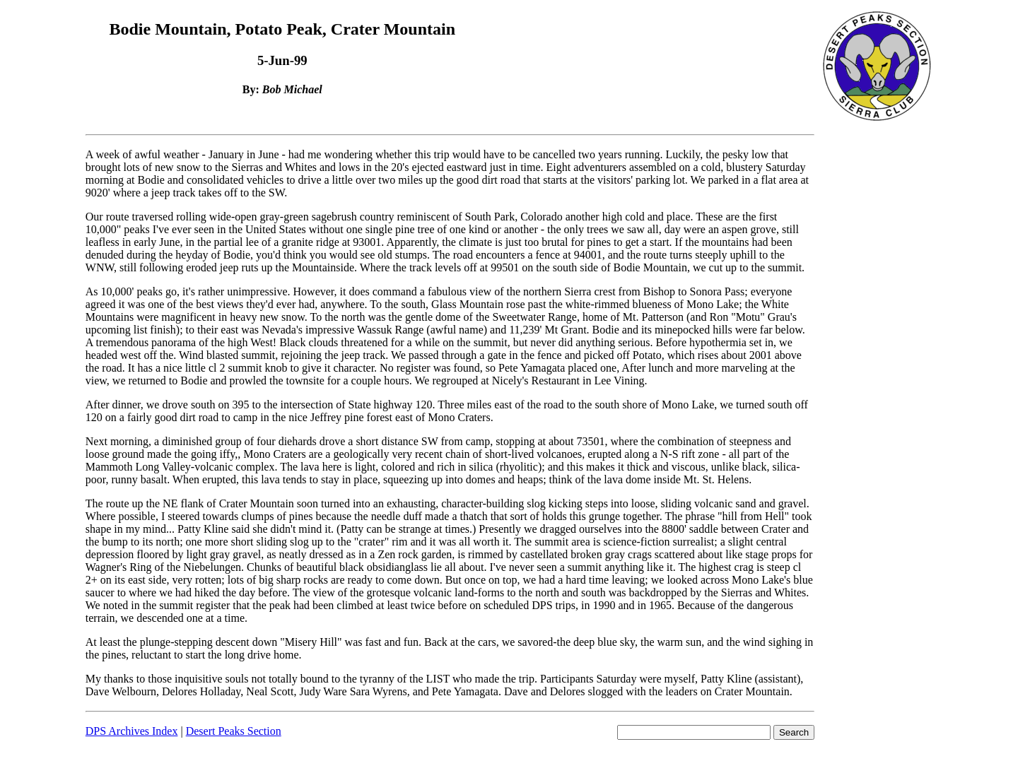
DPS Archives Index (132, 731)
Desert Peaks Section (233, 731)
